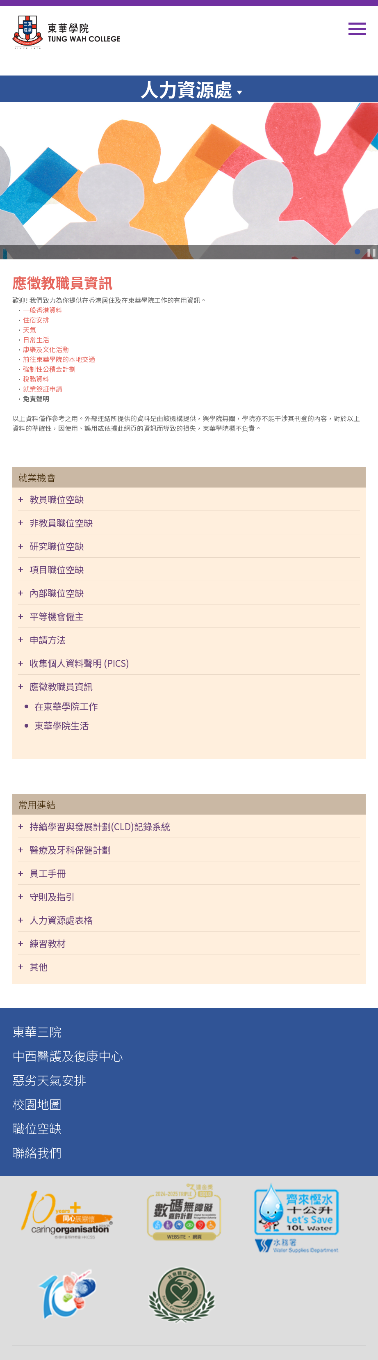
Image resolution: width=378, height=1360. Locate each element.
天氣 (29, 329)
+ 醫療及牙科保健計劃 (64, 849)
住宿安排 (36, 320)
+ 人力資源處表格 (55, 919)
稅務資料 (36, 379)
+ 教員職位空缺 (51, 499)
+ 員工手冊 (42, 872)
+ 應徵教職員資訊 (55, 686)
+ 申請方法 (42, 639)
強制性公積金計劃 (49, 369)
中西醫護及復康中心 (67, 1055)
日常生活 (36, 339)
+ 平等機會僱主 (51, 616)
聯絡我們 (36, 1152)
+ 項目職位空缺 (51, 569)
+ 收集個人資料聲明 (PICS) (73, 662)
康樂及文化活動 (46, 349)
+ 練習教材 (42, 943)
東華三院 (36, 1031)
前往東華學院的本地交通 (59, 359)
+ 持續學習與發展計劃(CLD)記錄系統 (94, 826)
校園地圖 (36, 1104)
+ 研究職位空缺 (51, 545)
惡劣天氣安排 (49, 1080)
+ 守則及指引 (46, 896)
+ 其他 (33, 966)
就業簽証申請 (42, 389)
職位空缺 (36, 1128)
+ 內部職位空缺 (51, 592)
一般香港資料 (42, 310)
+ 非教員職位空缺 (55, 522)
